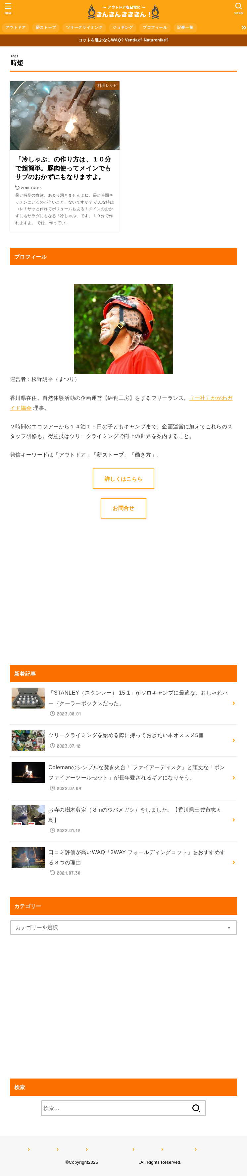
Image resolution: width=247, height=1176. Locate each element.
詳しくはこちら (123, 479)
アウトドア (15, 28)
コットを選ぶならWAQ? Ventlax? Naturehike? (123, 40)
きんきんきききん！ (119, 1162)
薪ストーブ (46, 28)
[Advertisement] (65, 601)
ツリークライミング (84, 28)
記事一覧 (185, 28)
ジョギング (123, 28)
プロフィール (155, 28)
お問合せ (123, 508)
